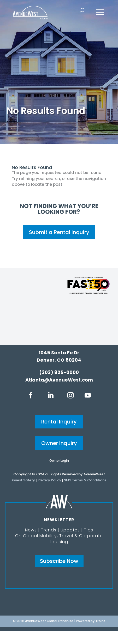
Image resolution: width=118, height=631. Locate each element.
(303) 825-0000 (59, 372)
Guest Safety (23, 480)
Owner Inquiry (59, 443)
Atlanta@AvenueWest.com (59, 380)
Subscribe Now (59, 561)
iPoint (100, 621)
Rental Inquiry (59, 421)
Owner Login (59, 460)
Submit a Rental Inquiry (59, 232)
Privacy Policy (49, 480)
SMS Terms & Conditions (85, 480)
